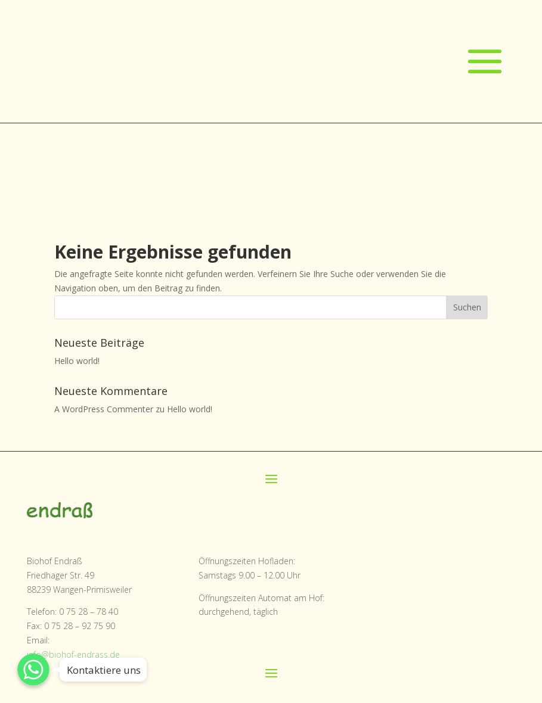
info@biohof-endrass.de (73, 654)
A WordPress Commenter (103, 409)
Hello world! (77, 360)
